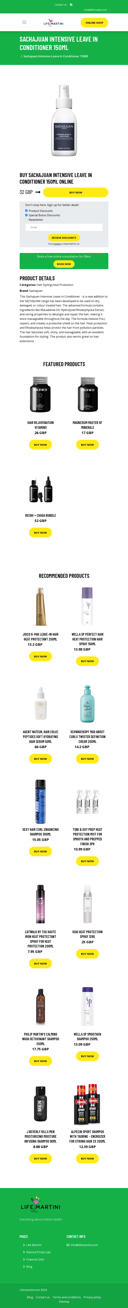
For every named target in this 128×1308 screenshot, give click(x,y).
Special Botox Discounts (44, 215)
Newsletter (36, 219)
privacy (57, 243)
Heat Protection (63, 285)
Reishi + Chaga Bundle (40, 515)
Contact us (43, 1297)
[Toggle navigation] (24, 22)
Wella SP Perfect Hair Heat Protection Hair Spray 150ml (87, 639)
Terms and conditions (67, 1297)
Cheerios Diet (35, 1259)
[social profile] (71, 4)
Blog (29, 1266)
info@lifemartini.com (95, 9)
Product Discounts (41, 211)
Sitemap (64, 1301)
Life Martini (33, 1245)
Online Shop (94, 22)
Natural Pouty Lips (38, 1252)
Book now (64, 263)
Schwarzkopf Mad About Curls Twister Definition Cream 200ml (87, 736)
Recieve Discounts (64, 237)
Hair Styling (44, 285)
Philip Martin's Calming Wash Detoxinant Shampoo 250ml (40, 1039)
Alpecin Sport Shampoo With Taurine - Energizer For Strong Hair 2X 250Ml (87, 1136)
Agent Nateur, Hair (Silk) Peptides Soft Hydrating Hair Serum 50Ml (40, 736)
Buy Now (75, 192)
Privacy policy (92, 1297)
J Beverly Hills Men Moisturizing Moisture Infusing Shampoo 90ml (40, 1136)
